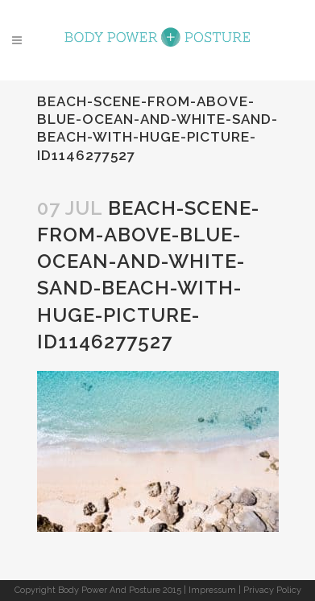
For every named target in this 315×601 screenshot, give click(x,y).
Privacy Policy (272, 590)
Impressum (212, 590)
